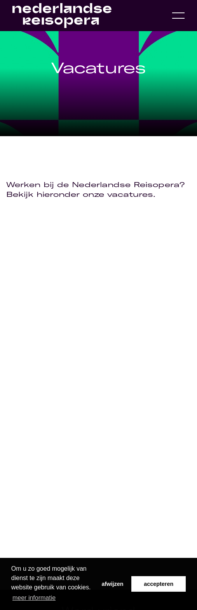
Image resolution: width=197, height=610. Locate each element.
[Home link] (62, 15)
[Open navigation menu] (178, 15)
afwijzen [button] (113, 584)
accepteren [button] (158, 584)
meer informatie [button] (34, 597)
